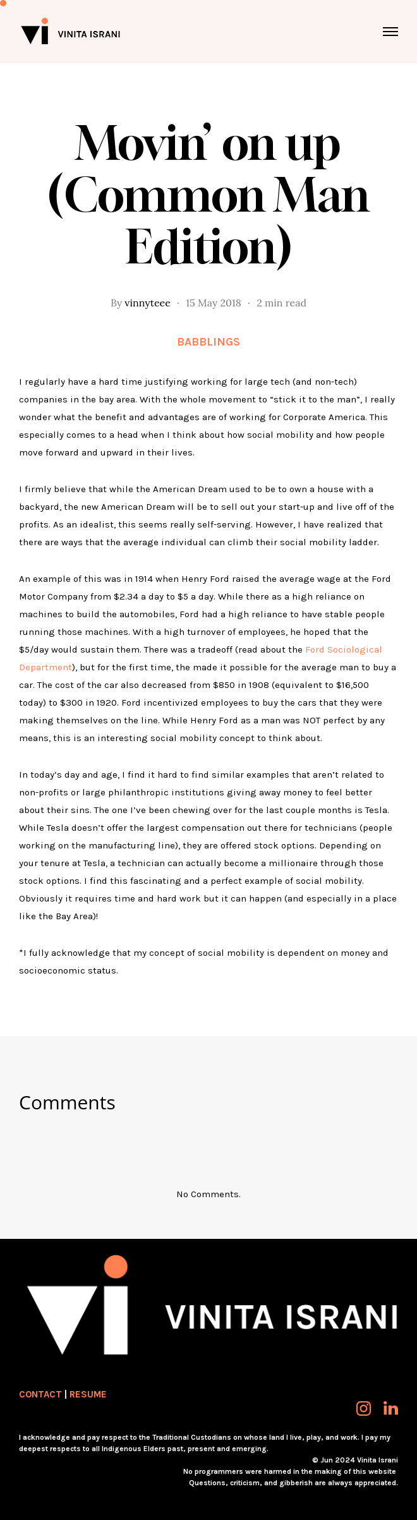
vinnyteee (147, 302)
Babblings (208, 341)
